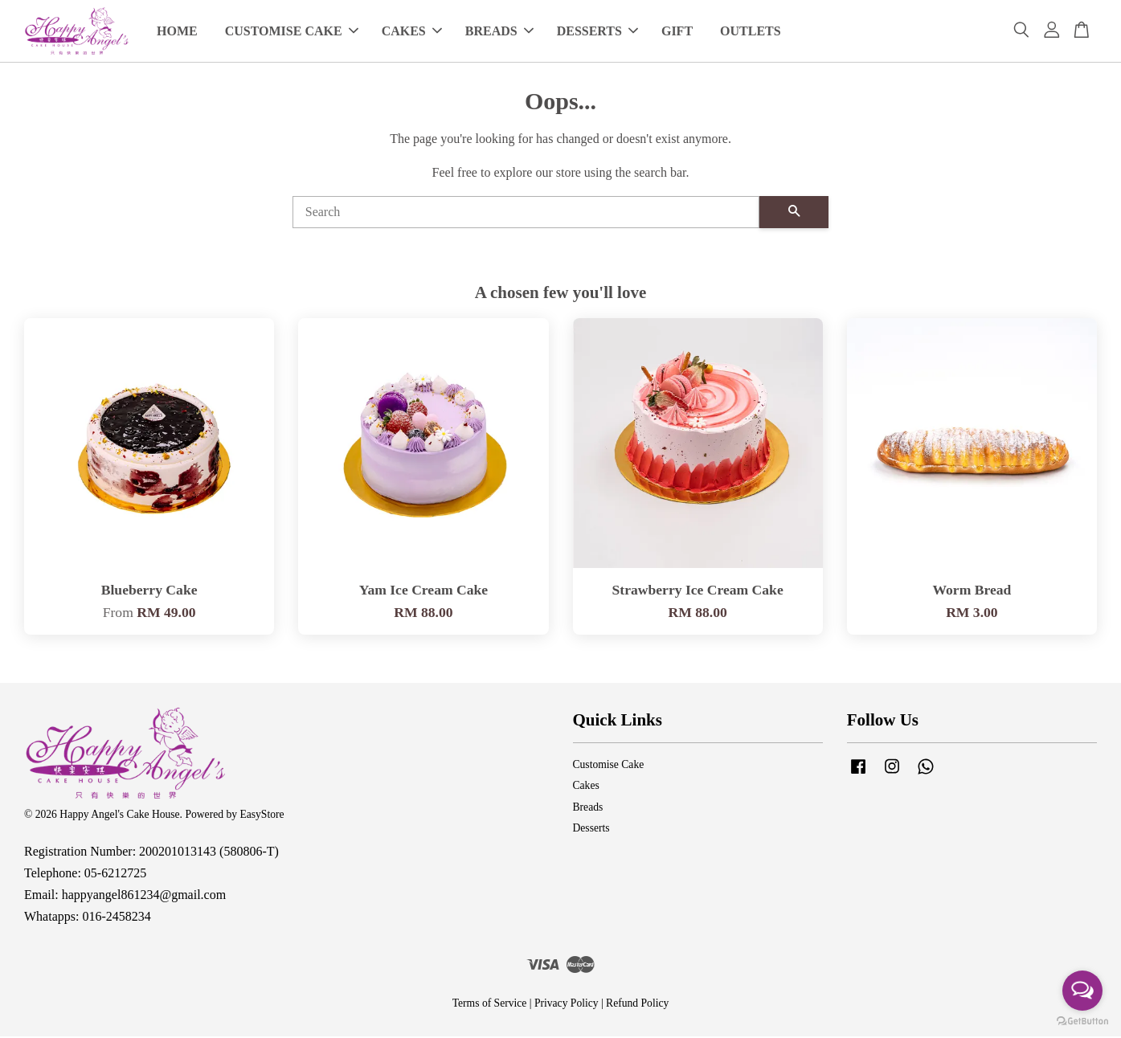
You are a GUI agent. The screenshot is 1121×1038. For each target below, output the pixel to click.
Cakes (586, 787)
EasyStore (261, 816)
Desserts (591, 829)
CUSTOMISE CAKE (291, 32)
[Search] (526, 213)
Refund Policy (637, 1005)
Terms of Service (489, 1005)
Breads (588, 809)
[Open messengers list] (1082, 991)
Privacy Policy (566, 1005)
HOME (177, 32)
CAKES (412, 32)
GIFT (677, 32)
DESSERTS (597, 32)
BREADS (499, 32)
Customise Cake (608, 766)
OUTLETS (750, 32)
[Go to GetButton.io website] (1082, 1021)
